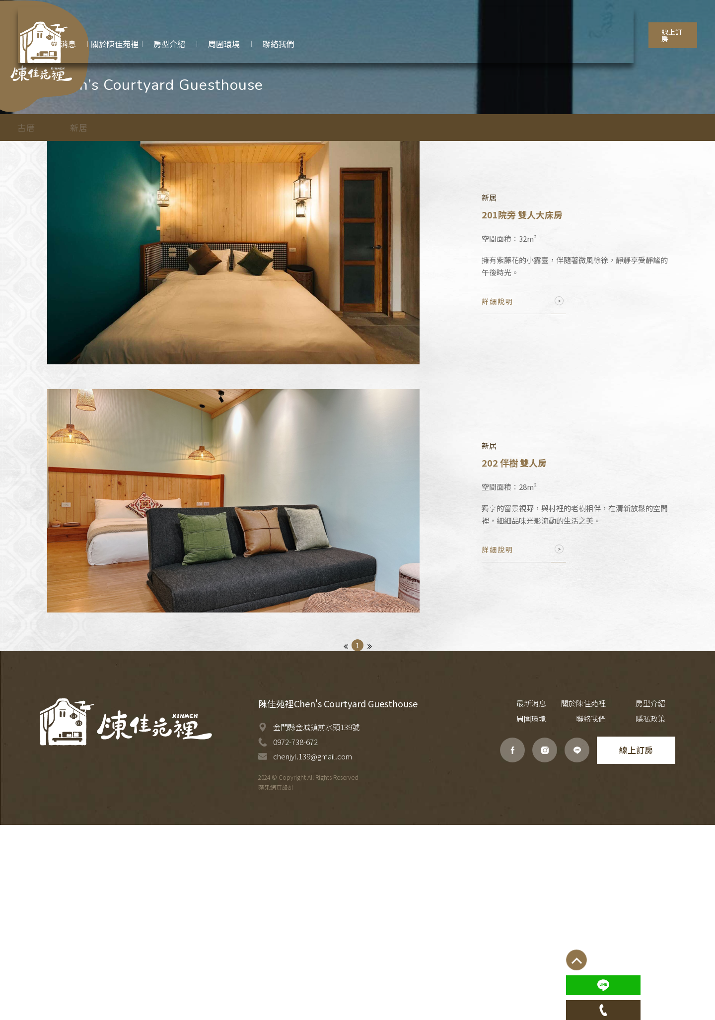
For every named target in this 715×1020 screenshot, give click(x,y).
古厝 (66, 257)
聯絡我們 (611, 914)
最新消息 (511, 898)
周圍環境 (660, 898)
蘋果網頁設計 (276, 982)
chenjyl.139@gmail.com (312, 951)
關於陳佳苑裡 (553, 898)
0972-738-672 (295, 937)
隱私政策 (660, 914)
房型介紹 (611, 898)
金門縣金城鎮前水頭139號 (316, 922)
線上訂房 (654, 24)
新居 (119, 257)
